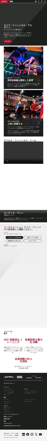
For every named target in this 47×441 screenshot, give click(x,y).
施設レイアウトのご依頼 (32, 237)
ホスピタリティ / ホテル (9, 391)
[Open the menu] (45, 1)
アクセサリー (6, 403)
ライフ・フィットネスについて (11, 414)
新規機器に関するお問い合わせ (14, 240)
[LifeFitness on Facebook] (27, 434)
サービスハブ (6, 409)
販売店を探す (7, 419)
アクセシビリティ (8, 423)
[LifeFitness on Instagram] (32, 434)
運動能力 (26, 389)
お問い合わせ (7, 41)
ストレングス (6, 401)
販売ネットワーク (8, 416)
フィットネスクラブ (8, 389)
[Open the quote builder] (42, 1)
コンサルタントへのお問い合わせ (14, 237)
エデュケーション (7, 411)
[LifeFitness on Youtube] (40, 434)
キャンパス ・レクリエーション (31, 391)
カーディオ (6, 399)
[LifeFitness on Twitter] (36, 434)
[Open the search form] (39, 1)
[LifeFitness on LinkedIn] (23, 434)
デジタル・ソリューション (30, 399)
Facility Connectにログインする (12, 425)
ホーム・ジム (6, 394)
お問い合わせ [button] (6, 433)
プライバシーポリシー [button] (8, 435)
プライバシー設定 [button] (14, 433)
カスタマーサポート (32, 240)
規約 (5, 421)
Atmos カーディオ (28, 401)
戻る (5, 5)
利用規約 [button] (16, 435)
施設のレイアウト (7, 407)
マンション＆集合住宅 (8, 392)
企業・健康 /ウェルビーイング (30, 392)
